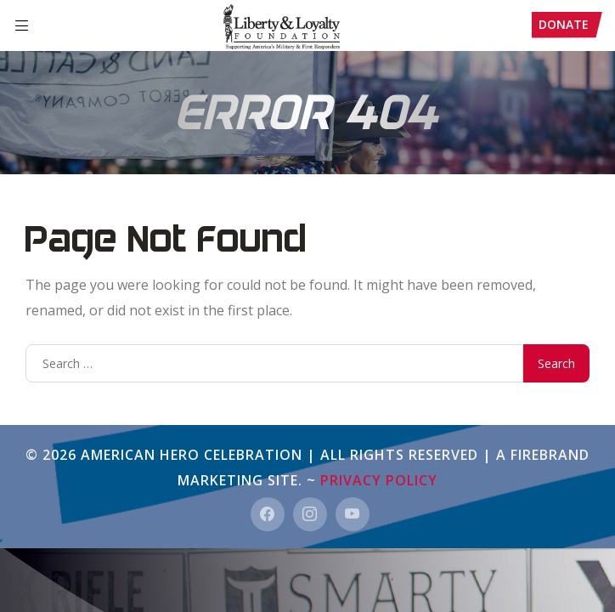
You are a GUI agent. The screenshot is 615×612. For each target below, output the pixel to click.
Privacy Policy (378, 480)
